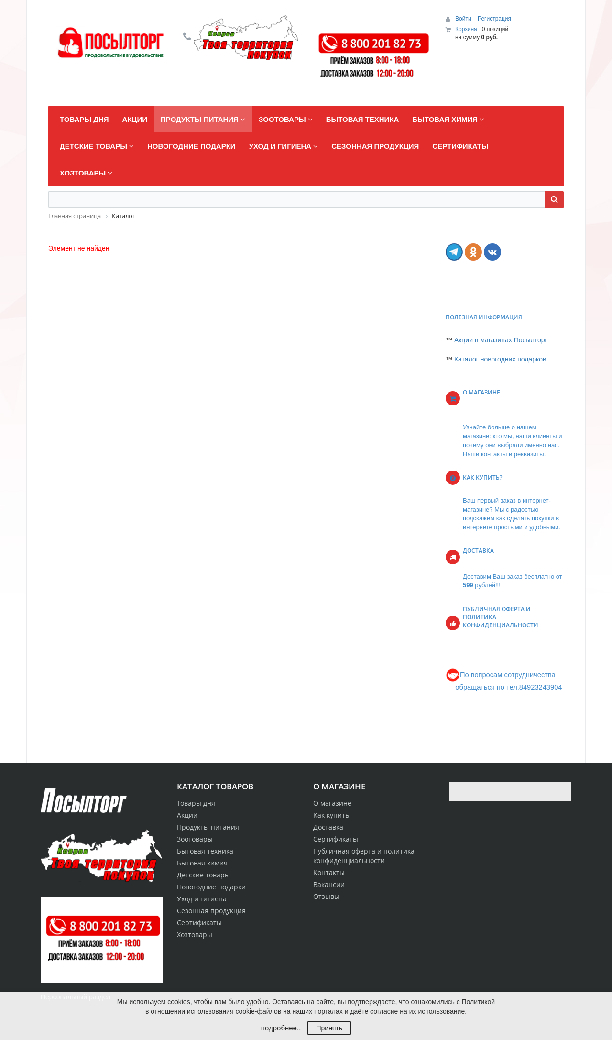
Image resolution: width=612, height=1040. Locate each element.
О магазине (332, 803)
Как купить (331, 815)
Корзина (466, 29)
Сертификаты (335, 838)
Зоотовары (195, 838)
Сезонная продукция (211, 910)
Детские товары (203, 874)
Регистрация (494, 18)
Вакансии (329, 884)
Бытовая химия (202, 862)
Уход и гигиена (202, 898)
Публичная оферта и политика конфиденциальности (364, 855)
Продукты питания (208, 827)
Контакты (329, 872)
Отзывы (326, 896)
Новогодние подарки (211, 886)
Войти (464, 18)
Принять (329, 1028)
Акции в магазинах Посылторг (500, 340)
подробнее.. (281, 1028)
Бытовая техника (205, 850)
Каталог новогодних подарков (500, 359)
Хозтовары (194, 934)
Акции (187, 815)
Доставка (328, 827)
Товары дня (196, 803)
